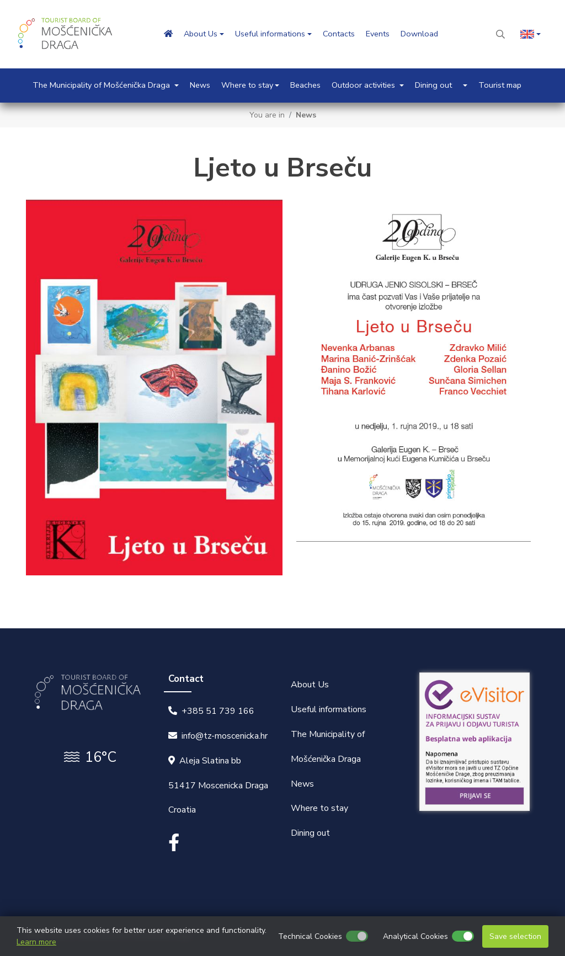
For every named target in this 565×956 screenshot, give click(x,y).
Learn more (36, 942)
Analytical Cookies (415, 936)
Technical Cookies (310, 936)
